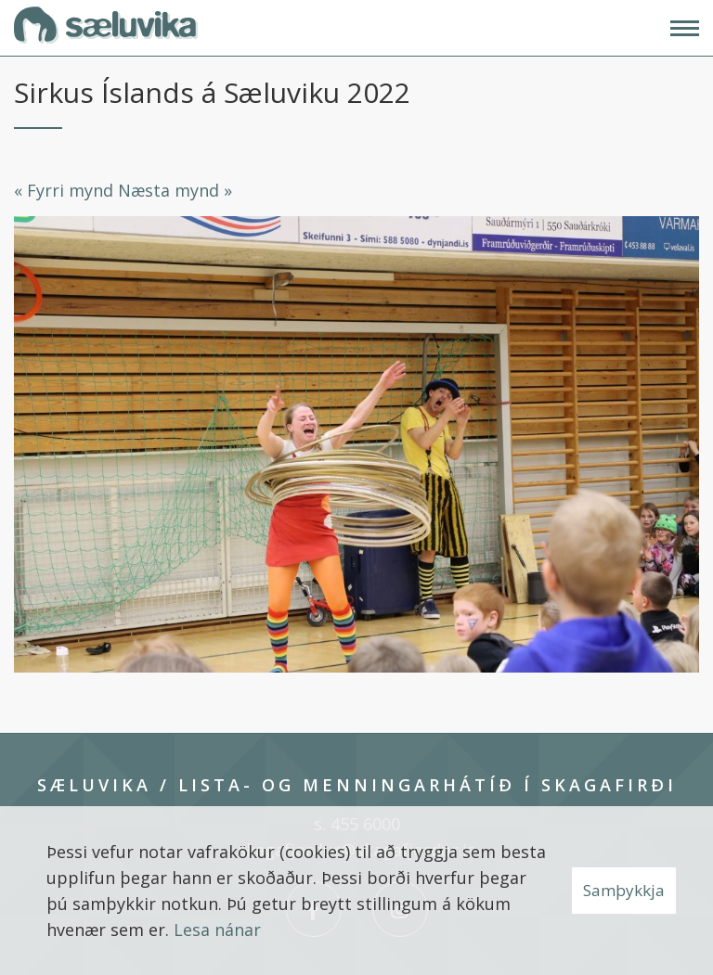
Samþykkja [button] (624, 890)
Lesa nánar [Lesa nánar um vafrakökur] (217, 929)
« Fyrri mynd (63, 190)
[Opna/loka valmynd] (684, 28)
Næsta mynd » (175, 190)
